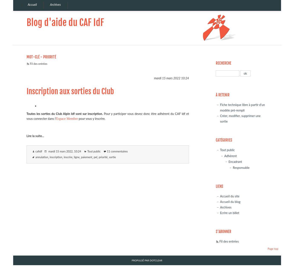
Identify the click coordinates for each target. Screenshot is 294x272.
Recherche (223, 63)
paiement (86, 157)
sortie (112, 157)
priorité (103, 157)
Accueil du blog (230, 202)
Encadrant (235, 161)
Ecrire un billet (229, 213)
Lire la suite (34, 136)
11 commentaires (117, 151)
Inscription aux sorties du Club (70, 91)
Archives (226, 207)
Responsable (241, 167)
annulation (42, 157)
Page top (273, 248)
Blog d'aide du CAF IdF (65, 22)
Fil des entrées (38, 63)
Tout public (94, 151)
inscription (56, 157)
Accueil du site (230, 196)
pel (95, 157)
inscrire (68, 157)
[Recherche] (227, 73)
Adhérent (230, 156)
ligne (77, 157)
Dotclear (156, 260)
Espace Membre (67, 118)
